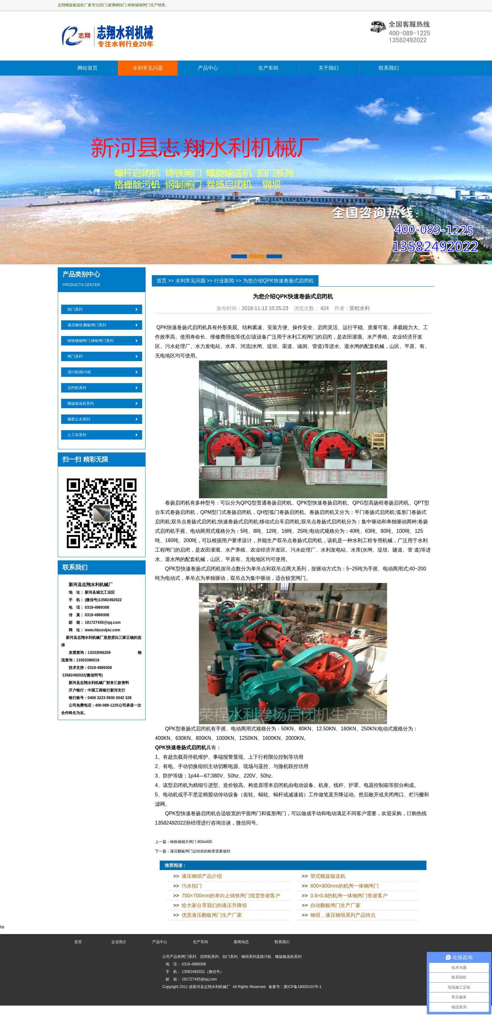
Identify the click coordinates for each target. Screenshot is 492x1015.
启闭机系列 (76, 388)
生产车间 (268, 68)
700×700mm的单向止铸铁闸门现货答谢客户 (231, 895)
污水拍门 (192, 886)
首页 (162, 280)
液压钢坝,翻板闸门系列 (86, 325)
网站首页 (88, 68)
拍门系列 (75, 309)
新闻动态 (241, 942)
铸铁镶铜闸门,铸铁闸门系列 (90, 341)
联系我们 (389, 68)
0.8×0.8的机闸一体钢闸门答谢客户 (349, 895)
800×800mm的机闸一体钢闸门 (344, 886)
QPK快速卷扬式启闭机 (180, 747)
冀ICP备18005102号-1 (302, 987)
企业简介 (118, 942)
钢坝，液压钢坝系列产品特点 (343, 915)
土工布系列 (76, 435)
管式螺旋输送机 (327, 876)
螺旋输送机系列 (80, 403)
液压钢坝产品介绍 (202, 876)
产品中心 (208, 68)
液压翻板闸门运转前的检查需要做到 (200, 851)
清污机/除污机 (79, 372)
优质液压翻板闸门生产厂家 (212, 915)
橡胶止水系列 (78, 419)
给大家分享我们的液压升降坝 (214, 905)
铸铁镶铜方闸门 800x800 (191, 842)
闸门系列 (75, 356)
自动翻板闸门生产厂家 (335, 905)
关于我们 (328, 68)
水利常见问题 (148, 68)
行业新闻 (224, 280)
